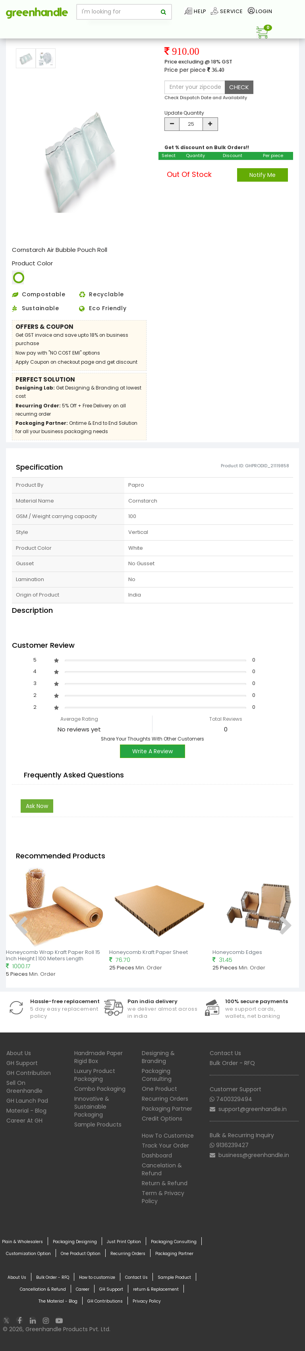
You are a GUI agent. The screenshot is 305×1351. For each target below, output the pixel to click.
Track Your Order (165, 1146)
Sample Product (174, 1277)
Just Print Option (124, 1242)
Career (82, 1289)
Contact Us (225, 1053)
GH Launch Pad (27, 1101)
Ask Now (37, 806)
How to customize (97, 1277)
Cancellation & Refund (43, 1289)
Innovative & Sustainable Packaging (91, 1107)
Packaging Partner (167, 1109)
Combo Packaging (99, 1089)
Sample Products (98, 1124)
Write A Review (152, 751)
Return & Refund (164, 1183)
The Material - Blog (58, 1301)
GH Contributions (105, 1301)
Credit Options (162, 1119)
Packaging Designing (75, 1242)
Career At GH (24, 1121)
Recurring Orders (165, 1099)
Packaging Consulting (157, 1075)
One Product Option (80, 1254)
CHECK (239, 87)
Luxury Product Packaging (94, 1075)
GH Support (22, 1063)
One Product (159, 1089)
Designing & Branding (158, 1057)
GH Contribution (28, 1073)
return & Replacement (156, 1289)
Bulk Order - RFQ (232, 1063)
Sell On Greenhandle (24, 1087)
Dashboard (157, 1155)
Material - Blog (26, 1111)
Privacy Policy (147, 1301)
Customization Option (28, 1254)
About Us (18, 1053)
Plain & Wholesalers (22, 1242)
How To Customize (168, 1136)
